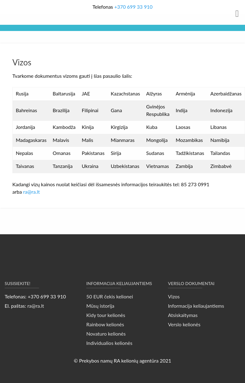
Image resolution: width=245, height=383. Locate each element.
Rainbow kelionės (105, 324)
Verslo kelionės (184, 324)
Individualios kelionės (109, 343)
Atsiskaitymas (183, 315)
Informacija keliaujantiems (196, 306)
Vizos (174, 296)
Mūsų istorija (100, 306)
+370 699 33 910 (133, 7)
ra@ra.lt (31, 192)
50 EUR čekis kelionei (109, 296)
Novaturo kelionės (106, 334)
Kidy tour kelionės (105, 315)
